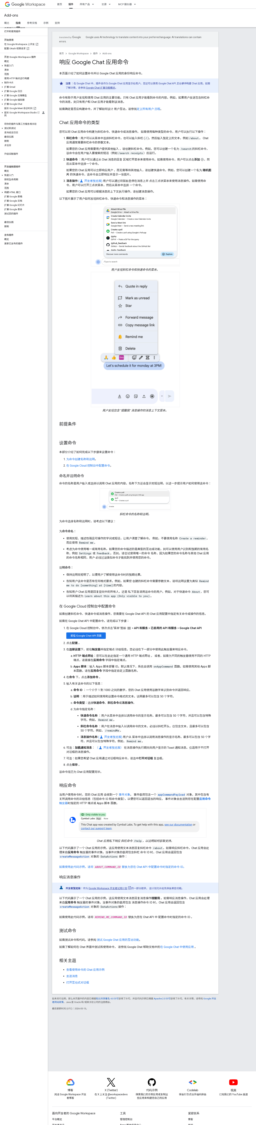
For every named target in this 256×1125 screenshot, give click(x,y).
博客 (190, 1119)
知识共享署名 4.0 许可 (107, 998)
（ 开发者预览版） (109, 747)
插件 (95, 53)
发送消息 (72, 976)
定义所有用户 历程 (148, 109)
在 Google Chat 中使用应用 (177, 947)
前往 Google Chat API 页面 (86, 635)
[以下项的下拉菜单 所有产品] (94, 4)
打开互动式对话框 (77, 982)
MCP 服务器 (125, 4)
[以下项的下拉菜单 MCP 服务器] (136, 4)
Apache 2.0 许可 (162, 998)
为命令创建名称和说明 (80, 459)
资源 (104, 4)
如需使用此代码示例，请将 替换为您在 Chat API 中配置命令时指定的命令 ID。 (122, 867)
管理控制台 (126, 1119)
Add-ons (11, 15)
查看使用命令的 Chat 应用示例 (85, 969)
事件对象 (124, 794)
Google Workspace (78, 53)
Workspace (28, 4)
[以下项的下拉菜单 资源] (110, 4)
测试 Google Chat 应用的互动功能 (118, 940)
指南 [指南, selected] (18, 23)
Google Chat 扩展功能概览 (100, 87)
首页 (59, 4)
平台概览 (57, 1119)
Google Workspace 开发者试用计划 (108, 888)
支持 (57, 23)
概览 (6, 23)
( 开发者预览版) (90, 181)
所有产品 (85, 4)
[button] (23, 66)
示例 (45, 23)
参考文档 (32, 23)
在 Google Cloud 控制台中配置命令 (88, 465)
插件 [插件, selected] (70, 4)
